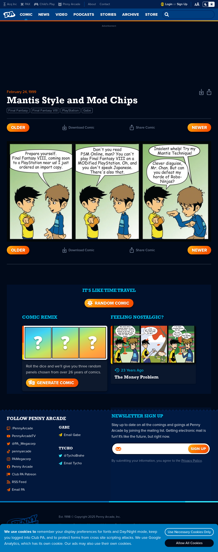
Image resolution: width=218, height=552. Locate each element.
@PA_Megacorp (21, 439)
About (92, 4)
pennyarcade (19, 447)
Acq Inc (10, 4)
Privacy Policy (194, 459)
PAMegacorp (19, 455)
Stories (138, 520)
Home (63, 520)
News (91, 520)
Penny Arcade (20, 462)
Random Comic (107, 299)
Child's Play (44, 4)
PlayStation (70, 111)
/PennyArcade (20, 424)
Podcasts (121, 520)
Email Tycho (70, 458)
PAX (25, 4)
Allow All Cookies (188, 543)
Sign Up (182, 4)
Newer (199, 128)
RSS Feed (16, 478)
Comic (77, 520)
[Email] (150, 448)
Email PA (16, 485)
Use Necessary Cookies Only (188, 531)
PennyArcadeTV (21, 432)
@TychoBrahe (71, 450)
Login (168, 4)
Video (105, 520)
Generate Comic (50, 379)
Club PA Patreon (21, 470)
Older (18, 128)
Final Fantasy (18, 111)
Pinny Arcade (69, 4)
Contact (105, 4)
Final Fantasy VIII (45, 111)
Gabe (87, 111)
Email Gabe (70, 430)
